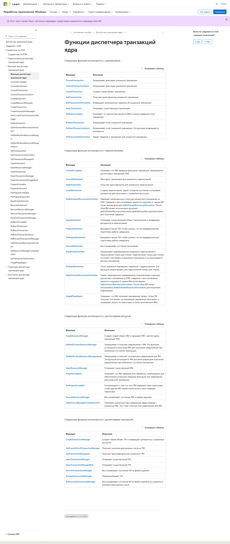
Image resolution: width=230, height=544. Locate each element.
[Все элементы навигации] (67, 32)
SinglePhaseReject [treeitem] (19, 262)
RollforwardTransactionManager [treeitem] (25, 238)
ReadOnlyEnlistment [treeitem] (20, 201)
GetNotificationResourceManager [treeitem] (25, 137)
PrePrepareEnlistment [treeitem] (20, 196)
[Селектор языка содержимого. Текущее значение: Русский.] (10, 539)
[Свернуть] (36, 30)
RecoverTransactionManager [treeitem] (23, 213)
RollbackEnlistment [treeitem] (19, 226)
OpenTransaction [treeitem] (18, 171)
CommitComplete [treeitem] (18, 81)
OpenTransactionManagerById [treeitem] (24, 180)
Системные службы (82, 32)
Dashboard (220, 11)
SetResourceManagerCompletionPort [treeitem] (25, 252)
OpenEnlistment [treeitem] (18, 163)
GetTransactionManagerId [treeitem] (22, 159)
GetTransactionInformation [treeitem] (23, 154)
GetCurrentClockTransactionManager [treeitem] (25, 117)
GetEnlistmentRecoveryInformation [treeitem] (24, 129)
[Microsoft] (5, 4)
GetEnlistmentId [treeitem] (18, 123)
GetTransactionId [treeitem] (18, 150)
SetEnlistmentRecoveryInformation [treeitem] (25, 245)
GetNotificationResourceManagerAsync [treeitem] (25, 145)
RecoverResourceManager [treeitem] (22, 209)
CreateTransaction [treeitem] (19, 107)
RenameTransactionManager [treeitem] (23, 217)
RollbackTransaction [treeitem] (19, 230)
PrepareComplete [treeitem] (18, 184)
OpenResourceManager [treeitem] (21, 167)
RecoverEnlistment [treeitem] (19, 205)
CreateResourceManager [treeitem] (22, 102)
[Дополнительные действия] (162, 32)
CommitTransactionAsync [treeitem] (22, 94)
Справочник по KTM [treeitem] (17, 54)
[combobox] (20, 36)
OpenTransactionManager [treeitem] (22, 175)
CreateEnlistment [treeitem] (18, 98)
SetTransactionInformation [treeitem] (22, 258)
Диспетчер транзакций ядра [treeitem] (19, 41)
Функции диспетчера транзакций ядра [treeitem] (21, 76)
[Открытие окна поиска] (217, 4)
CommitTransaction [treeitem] (19, 90)
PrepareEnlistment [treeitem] (19, 188)
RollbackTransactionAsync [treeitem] (22, 234)
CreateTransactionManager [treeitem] (23, 111)
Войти (223, 3)
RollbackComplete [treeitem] (19, 221)
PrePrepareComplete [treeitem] (20, 192)
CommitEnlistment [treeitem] (19, 86)
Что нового (205, 11)
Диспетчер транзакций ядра (109, 32)
